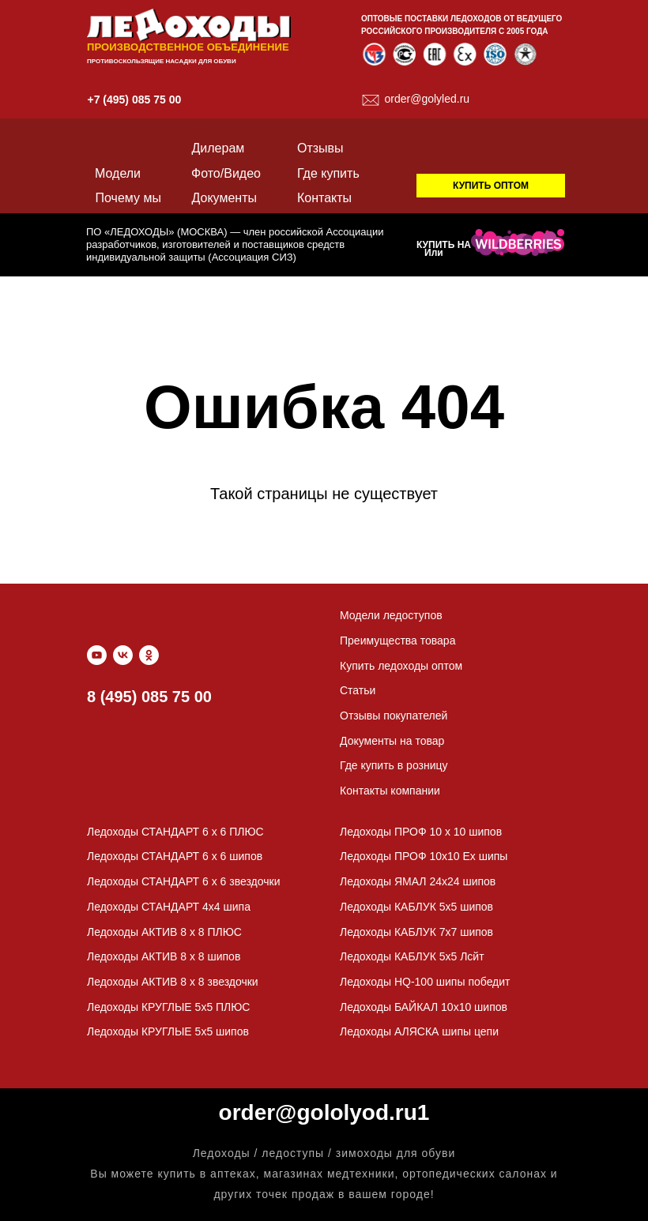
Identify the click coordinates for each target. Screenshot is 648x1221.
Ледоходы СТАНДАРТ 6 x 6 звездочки (183, 881)
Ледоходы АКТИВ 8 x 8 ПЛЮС (164, 932)
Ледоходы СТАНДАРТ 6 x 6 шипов (174, 856)
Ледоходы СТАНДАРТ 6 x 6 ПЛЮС (175, 831)
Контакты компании (390, 790)
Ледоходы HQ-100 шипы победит (425, 981)
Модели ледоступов (391, 615)
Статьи (357, 690)
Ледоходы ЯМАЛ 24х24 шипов (417, 881)
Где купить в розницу (394, 765)
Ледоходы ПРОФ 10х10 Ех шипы (423, 856)
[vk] (123, 655)
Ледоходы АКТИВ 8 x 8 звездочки (172, 981)
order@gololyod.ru (318, 1112)
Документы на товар (392, 740)
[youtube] (97, 655)
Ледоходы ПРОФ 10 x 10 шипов (421, 831)
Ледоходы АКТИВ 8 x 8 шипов (163, 956)
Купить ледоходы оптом (401, 665)
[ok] (149, 655)
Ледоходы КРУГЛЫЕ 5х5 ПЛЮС (168, 1007)
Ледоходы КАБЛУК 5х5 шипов (416, 906)
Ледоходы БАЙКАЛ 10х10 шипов (423, 1007)
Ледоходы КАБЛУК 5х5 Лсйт (412, 956)
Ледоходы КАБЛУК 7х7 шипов (416, 932)
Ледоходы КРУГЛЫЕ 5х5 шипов (168, 1031)
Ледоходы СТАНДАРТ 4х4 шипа (169, 906)
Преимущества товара (397, 640)
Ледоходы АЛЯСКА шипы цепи (419, 1031)
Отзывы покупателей (393, 715)
